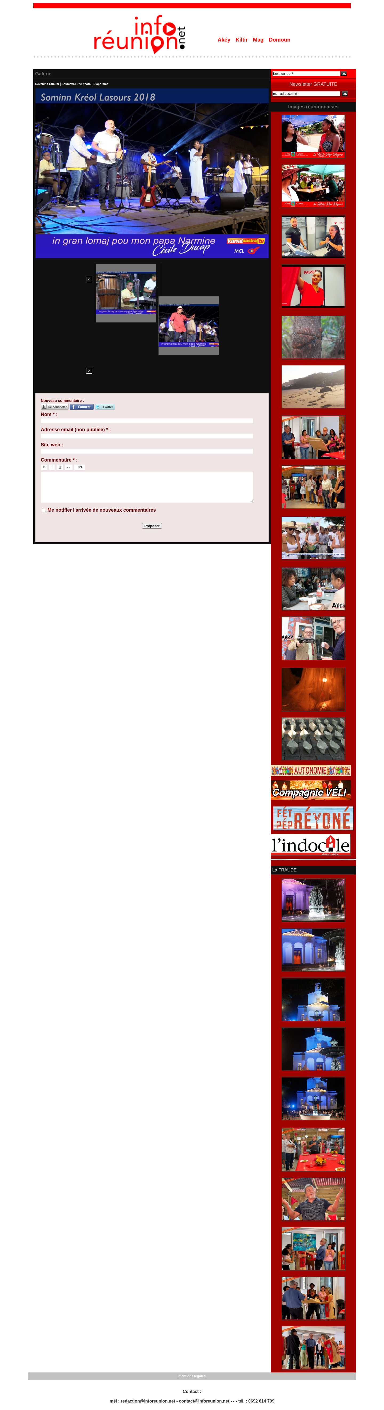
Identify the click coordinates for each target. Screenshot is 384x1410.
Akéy (225, 40)
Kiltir (242, 40)
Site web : (52, 354)
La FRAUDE (284, 869)
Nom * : (49, 323)
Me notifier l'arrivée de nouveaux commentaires (101, 419)
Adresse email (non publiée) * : (76, 338)
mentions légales (192, 1376)
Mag (259, 40)
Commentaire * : (59, 369)
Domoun (279, 40)
